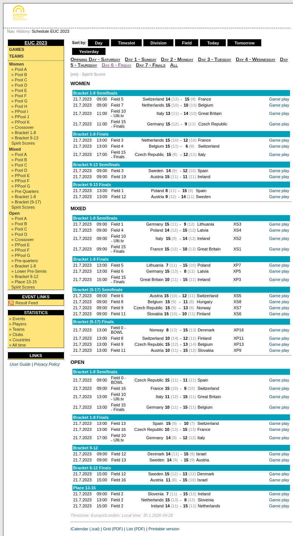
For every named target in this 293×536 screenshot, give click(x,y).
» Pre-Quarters (25, 191)
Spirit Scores (23, 143)
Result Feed (26, 303)
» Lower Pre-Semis (29, 271)
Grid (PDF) (113, 529)
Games (16, 49)
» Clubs (16, 334)
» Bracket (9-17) (26, 202)
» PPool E (20, 175)
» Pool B (19, 74)
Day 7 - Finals (150, 65)
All (174, 65)
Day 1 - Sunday (140, 59)
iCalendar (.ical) (85, 529)
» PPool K (20, 122)
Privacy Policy (47, 364)
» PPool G (20, 186)
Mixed (15, 149)
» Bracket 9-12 (24, 276)
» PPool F (20, 181)
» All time (17, 345)
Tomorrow (245, 43)
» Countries (19, 339)
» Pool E (19, 90)
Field (187, 43)
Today (213, 43)
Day (99, 43)
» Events (17, 318)
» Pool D (19, 85)
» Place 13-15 (24, 281)
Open (14, 213)
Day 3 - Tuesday (214, 59)
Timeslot (126, 43)
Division (158, 43)
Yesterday (89, 51)
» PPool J (20, 117)
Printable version (164, 529)
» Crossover (22, 127)
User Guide (20, 364)
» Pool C (19, 80)
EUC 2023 (36, 43)
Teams (16, 56)
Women (16, 64)
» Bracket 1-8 (23, 132)
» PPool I (19, 111)
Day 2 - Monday (177, 59)
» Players (17, 324)
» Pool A (19, 69)
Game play (279, 99)
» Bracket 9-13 (24, 138)
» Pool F (19, 95)
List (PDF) (135, 529)
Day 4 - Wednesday (255, 59)
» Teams (17, 329)
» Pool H (19, 106)
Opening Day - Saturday (95, 59)
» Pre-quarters (24, 260)
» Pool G (19, 101)
